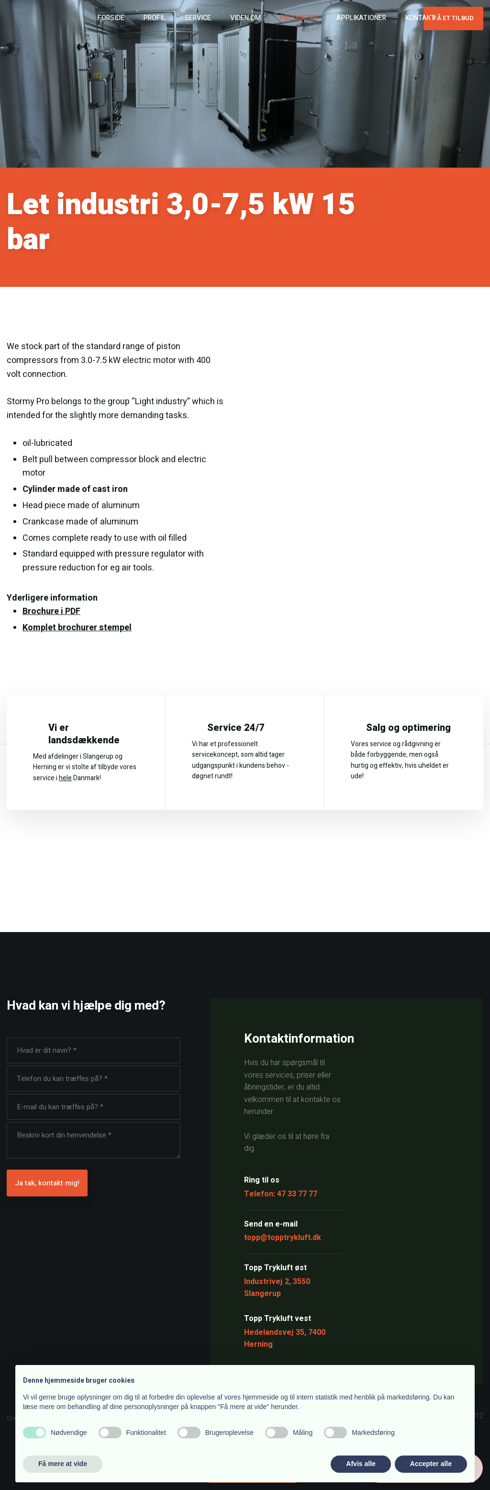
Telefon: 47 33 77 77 (280, 1194)
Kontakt (420, 18)
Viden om (245, 18)
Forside (111, 18)
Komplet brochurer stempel (77, 627)
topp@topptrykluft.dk (282, 1237)
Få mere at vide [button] (62, 1463)
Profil (155, 18)
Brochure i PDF (51, 611)
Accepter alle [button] (431, 1463)
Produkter (298, 18)
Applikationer (361, 18)
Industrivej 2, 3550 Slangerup (277, 1288)
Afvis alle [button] (360, 1463)
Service (198, 18)
